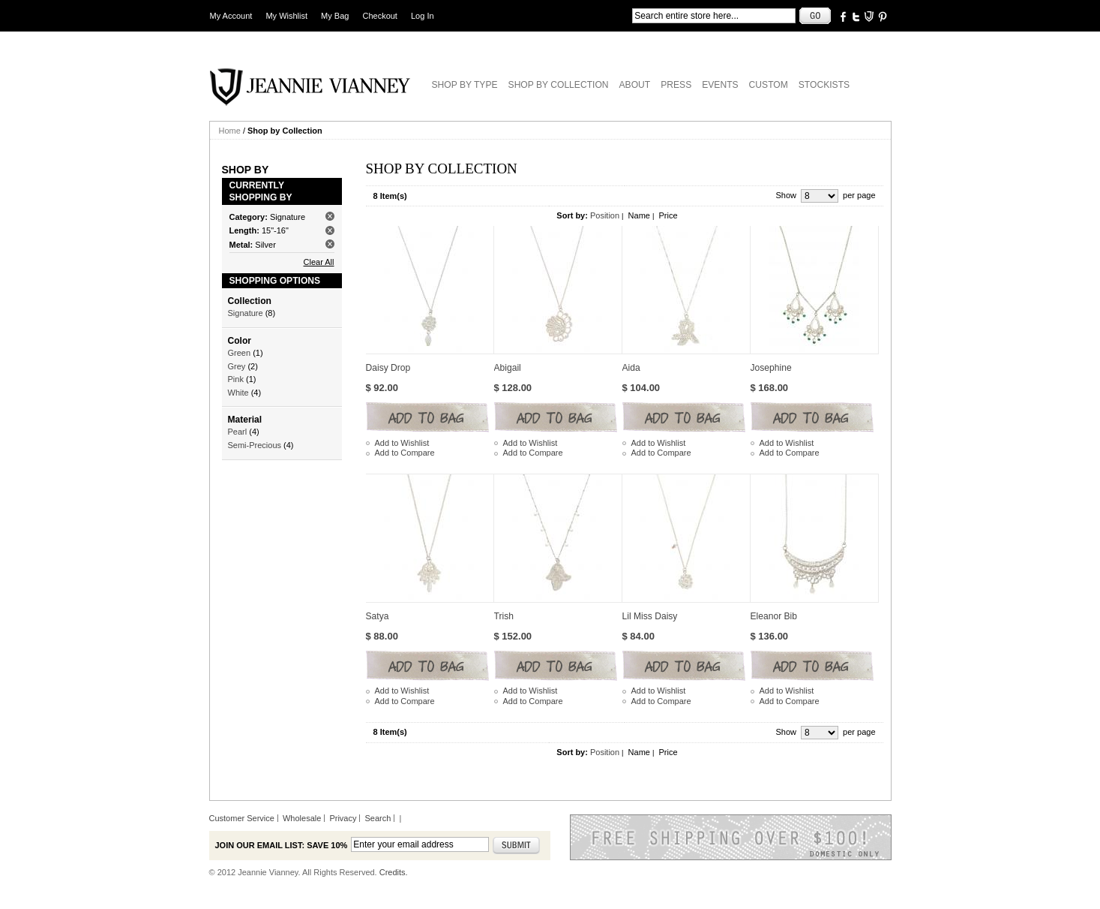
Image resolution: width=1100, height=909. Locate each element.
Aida (631, 368)
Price (667, 215)
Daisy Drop (388, 368)
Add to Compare (405, 452)
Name (639, 215)
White (238, 392)
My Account (231, 15)
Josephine (771, 368)
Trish (504, 616)
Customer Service (241, 818)
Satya (377, 616)
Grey (237, 366)
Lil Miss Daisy (650, 616)
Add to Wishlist (402, 442)
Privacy (342, 818)
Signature (245, 313)
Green (239, 352)
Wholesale (302, 818)
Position (604, 215)
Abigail (507, 368)
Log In (422, 15)
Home (230, 130)
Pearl (237, 431)
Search (378, 818)
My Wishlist (286, 15)
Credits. (393, 872)
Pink (236, 379)
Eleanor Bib (774, 616)
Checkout (379, 15)
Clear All (319, 261)
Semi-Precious (255, 445)
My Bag (335, 15)
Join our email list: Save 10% (281, 845)
